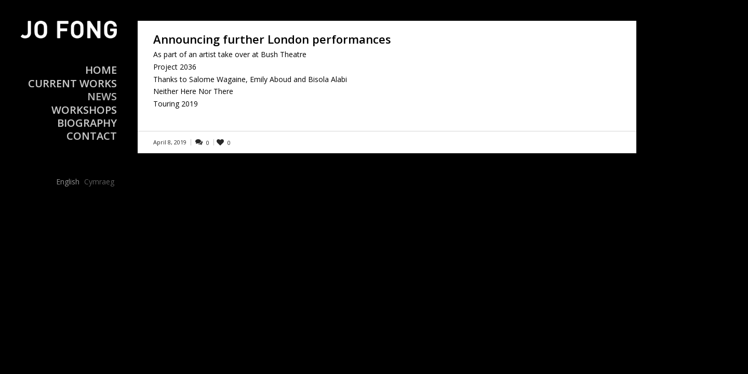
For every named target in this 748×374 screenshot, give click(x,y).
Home (101, 70)
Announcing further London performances (272, 39)
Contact (91, 136)
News (102, 96)
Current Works (72, 83)
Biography (87, 123)
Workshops (84, 110)
